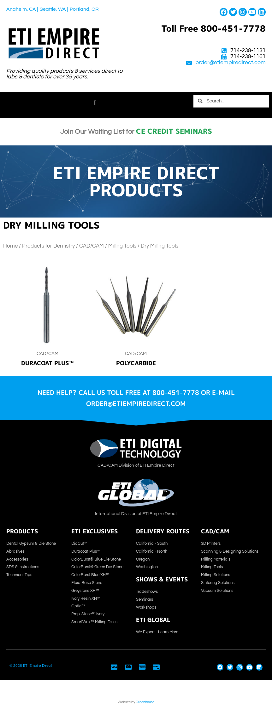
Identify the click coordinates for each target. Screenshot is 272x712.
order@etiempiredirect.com (231, 62)
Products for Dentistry (48, 246)
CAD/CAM (91, 246)
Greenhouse (145, 702)
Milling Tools (122, 246)
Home (10, 246)
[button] (95, 103)
